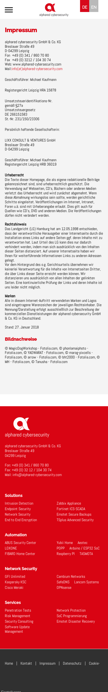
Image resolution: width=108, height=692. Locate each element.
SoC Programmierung (72, 615)
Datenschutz (72, 663)
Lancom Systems (86, 582)
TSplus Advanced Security (75, 519)
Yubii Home (65, 542)
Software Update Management (17, 629)
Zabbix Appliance (69, 503)
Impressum (47, 663)
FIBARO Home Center (20, 553)
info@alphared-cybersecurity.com (37, 474)
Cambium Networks (71, 576)
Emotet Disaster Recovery (76, 621)
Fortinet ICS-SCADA (71, 508)
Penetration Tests (18, 610)
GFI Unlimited (15, 576)
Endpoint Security (18, 508)
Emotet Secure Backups (74, 514)
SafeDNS (63, 582)
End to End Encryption (21, 519)
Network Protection (71, 610)
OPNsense (64, 587)
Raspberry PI (66, 553)
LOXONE (11, 548)
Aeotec (83, 542)
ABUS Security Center (20, 542)
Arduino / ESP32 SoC (84, 548)
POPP (61, 548)
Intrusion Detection (19, 503)
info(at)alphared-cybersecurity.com (37, 68)
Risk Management (17, 615)
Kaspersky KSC (15, 582)
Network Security (17, 514)
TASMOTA (86, 553)
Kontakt (26, 663)
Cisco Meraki (14, 587)
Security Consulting (19, 621)
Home (9, 663)
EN (93, 7)
